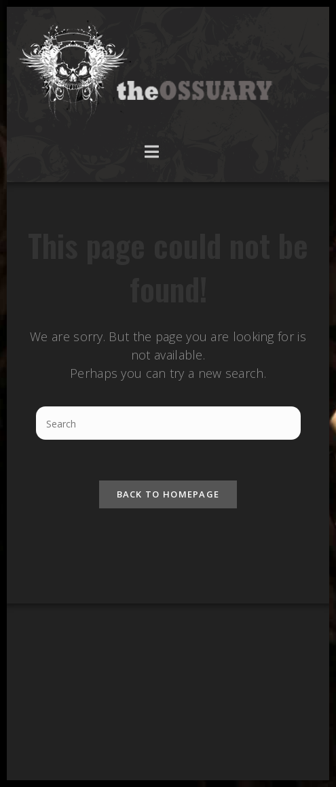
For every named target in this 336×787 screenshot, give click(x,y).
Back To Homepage (168, 494)
